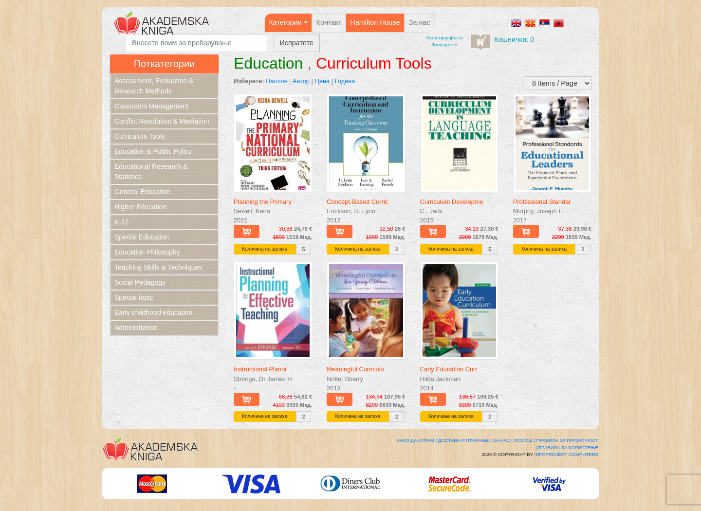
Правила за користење (568, 447)
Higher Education (140, 207)
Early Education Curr (449, 369)
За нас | (503, 440)
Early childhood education (153, 312)
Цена (322, 81)
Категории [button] (285, 22)
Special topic (133, 297)
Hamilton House (375, 22)
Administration (136, 327)
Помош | (524, 440)
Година (345, 81)
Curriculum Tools (139, 136)
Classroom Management (151, 106)
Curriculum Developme (451, 201)
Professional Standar (542, 201)
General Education (142, 192)
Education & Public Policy (153, 151)
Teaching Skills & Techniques (158, 267)
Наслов (276, 81)
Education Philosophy (147, 252)
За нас (419, 22)
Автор (301, 81)
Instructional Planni (260, 369)
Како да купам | (417, 440)
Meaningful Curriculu (355, 369)
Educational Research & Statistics (150, 172)
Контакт (329, 22)
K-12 (121, 222)
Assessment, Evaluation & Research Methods (154, 86)
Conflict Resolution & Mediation (161, 121)
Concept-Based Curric (357, 201)
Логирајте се (445, 44)
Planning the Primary (263, 201)
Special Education (141, 237)
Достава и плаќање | (465, 440)
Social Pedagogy (140, 282)
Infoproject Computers (566, 454)
